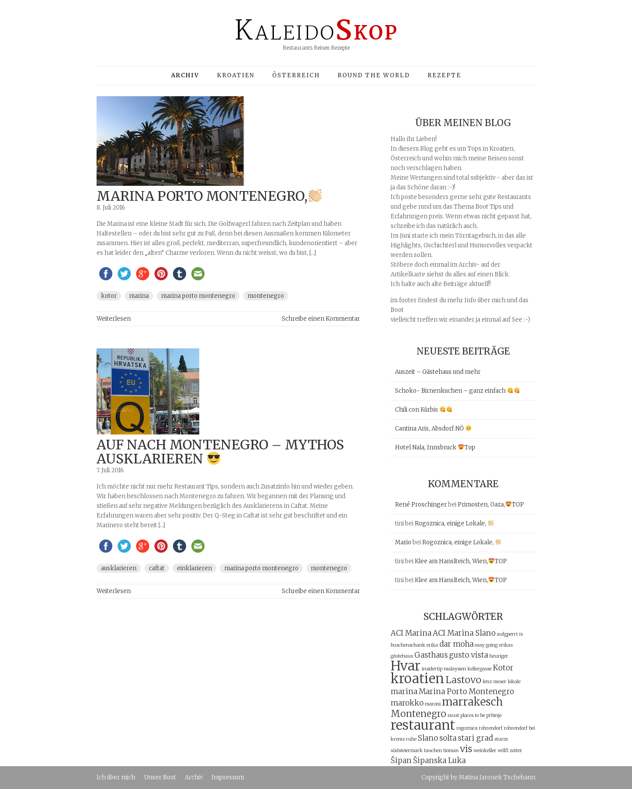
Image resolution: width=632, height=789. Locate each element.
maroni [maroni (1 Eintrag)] (433, 704)
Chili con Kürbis (423, 409)
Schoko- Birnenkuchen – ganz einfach (457, 390)
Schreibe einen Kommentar (321, 318)
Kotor (109, 296)
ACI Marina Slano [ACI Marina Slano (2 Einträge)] (464, 633)
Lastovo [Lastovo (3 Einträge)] (463, 680)
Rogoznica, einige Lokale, (454, 523)
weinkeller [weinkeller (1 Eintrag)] (485, 750)
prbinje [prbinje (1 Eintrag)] (494, 715)
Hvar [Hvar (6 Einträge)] (405, 666)
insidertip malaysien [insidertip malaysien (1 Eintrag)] (444, 669)
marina (139, 296)
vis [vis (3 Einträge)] (466, 749)
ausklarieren (118, 568)
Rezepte (444, 75)
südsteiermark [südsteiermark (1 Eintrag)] (407, 750)
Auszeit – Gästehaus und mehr (438, 372)
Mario (403, 542)
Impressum (228, 777)
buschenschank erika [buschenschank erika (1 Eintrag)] (414, 645)
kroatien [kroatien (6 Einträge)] (417, 678)
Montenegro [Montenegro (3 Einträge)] (418, 714)
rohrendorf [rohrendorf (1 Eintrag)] (491, 728)
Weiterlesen (114, 318)
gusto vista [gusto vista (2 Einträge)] (468, 655)
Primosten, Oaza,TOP (491, 504)
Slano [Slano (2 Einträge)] (428, 738)
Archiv (194, 777)
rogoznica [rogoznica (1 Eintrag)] (467, 728)
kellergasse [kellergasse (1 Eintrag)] (479, 669)
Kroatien (236, 75)
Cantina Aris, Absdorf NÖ (433, 428)
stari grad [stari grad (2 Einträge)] (475, 738)
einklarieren (194, 568)
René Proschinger (421, 504)
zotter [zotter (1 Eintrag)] (516, 750)
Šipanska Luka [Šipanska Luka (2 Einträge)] (439, 760)
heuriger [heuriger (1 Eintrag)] (498, 656)
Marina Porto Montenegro (198, 296)
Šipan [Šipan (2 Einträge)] (401, 760)
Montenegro (266, 296)
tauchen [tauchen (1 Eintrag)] (433, 750)
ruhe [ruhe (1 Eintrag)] (411, 739)
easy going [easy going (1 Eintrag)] (486, 645)
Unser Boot (160, 777)
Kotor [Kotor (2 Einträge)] (503, 668)
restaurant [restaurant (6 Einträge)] (423, 725)
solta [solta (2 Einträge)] (447, 738)
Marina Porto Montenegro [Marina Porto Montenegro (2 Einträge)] (466, 691)
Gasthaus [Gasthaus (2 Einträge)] (431, 655)
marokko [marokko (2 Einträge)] (407, 703)
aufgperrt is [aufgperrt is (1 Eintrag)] (510, 634)
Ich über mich (116, 777)
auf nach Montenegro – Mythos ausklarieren (220, 451)
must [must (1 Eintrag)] (453, 715)
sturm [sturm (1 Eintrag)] (501, 739)
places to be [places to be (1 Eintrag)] (472, 715)
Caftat (157, 568)
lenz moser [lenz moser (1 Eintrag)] (494, 681)
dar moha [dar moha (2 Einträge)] (456, 644)
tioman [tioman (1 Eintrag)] (451, 750)
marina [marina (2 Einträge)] (404, 691)
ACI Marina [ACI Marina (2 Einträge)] (411, 633)
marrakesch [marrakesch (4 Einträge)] (472, 702)
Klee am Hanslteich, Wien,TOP (461, 561)
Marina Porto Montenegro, (209, 196)
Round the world (374, 75)
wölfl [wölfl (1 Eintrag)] (503, 750)
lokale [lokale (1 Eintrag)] (514, 681)
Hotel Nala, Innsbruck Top (435, 447)
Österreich (296, 75)
